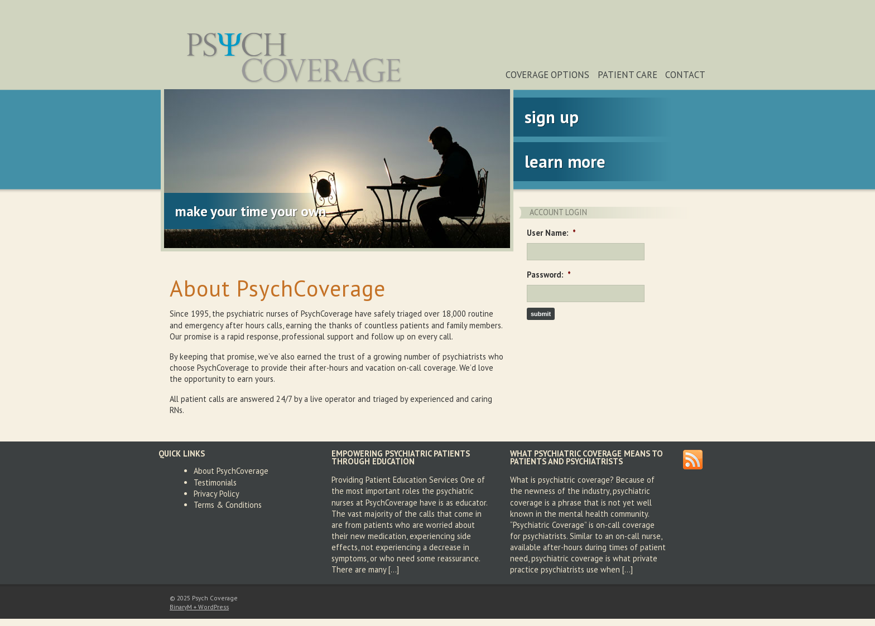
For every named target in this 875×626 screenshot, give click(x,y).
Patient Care (627, 75)
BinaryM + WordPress (199, 607)
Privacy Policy (216, 493)
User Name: (551, 233)
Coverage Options (547, 75)
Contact (685, 75)
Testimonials (215, 482)
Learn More (565, 161)
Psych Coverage (295, 57)
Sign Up (552, 117)
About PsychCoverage (231, 470)
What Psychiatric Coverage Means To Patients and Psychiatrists (586, 457)
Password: (549, 275)
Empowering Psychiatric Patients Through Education (400, 457)
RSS (693, 459)
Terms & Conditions (228, 504)
